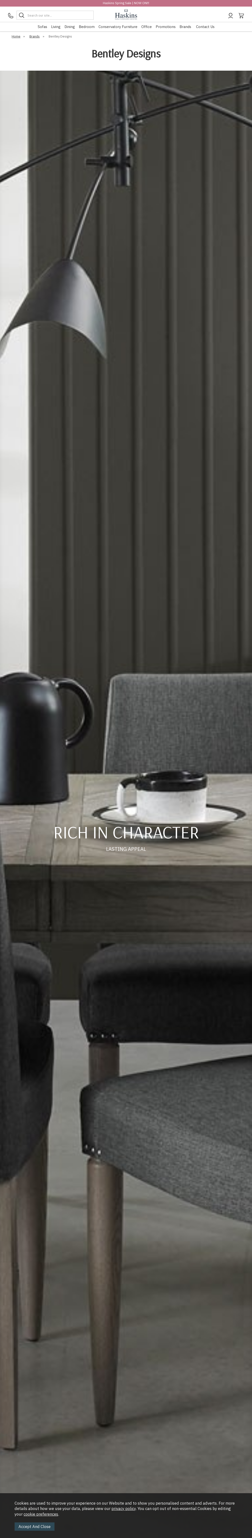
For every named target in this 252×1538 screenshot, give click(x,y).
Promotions (166, 26)
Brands (185, 26)
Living (56, 26)
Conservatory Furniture (118, 26)
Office (146, 26)
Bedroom (87, 26)
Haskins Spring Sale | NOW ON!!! (126, 3)
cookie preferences (41, 1514)
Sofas (42, 26)
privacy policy (123, 1508)
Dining (69, 26)
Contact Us (205, 26)
